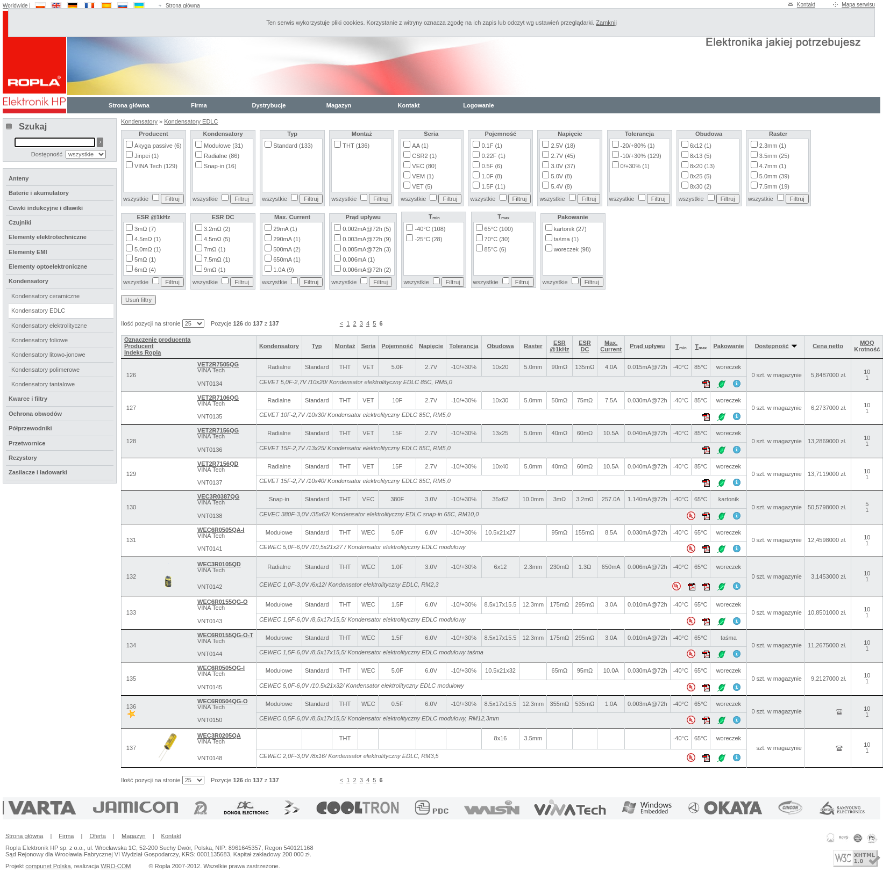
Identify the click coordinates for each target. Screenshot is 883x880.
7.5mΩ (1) (217, 259)
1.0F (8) (491, 176)
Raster (533, 346)
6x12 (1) (700, 145)
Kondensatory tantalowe (43, 384)
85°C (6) (496, 249)
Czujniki (20, 222)
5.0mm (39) (774, 176)
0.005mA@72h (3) (367, 249)
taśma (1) (566, 239)
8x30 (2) (700, 186)
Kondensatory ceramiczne (45, 296)
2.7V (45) (563, 156)
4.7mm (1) (772, 166)
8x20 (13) (702, 166)
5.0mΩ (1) (147, 249)
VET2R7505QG (218, 364)
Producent (138, 346)
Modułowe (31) (223, 145)
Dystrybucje (269, 105)
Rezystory (23, 458)
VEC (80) (424, 166)
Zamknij (606, 22)
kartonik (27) (570, 229)
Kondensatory (139, 121)
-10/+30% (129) (641, 156)
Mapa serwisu (858, 5)
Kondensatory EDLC (191, 121)
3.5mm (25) (774, 156)
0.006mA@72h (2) (367, 269)
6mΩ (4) (145, 269)
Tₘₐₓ (701, 346)
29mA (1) (285, 229)
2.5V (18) (563, 145)
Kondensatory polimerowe (45, 369)
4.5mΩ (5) (217, 239)
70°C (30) (497, 239)
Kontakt (806, 5)
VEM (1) (422, 176)
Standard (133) (292, 145)
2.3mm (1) (772, 145)
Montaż (345, 346)
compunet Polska (47, 866)
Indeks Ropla (142, 352)
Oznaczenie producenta (157, 339)
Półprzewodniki (30, 428)
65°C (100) (499, 229)
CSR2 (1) (424, 156)
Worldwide (15, 6)
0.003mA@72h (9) (367, 239)
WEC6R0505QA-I (220, 529)
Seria (368, 346)
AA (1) (420, 145)
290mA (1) (287, 239)
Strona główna (183, 6)
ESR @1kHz (559, 346)
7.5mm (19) (774, 186)
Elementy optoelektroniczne (48, 266)
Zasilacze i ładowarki (38, 472)
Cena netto (828, 346)
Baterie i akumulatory (39, 193)
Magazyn (338, 105)
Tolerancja (463, 346)
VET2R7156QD (217, 463)
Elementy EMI (28, 252)
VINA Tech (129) (155, 166)
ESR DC (585, 346)
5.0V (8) (561, 176)
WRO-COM (116, 866)
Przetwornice (27, 443)
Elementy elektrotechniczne (48, 237)
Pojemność (397, 346)
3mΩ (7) (145, 229)
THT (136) (356, 145)
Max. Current (611, 346)
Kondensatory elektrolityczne (49, 325)
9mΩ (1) (214, 269)
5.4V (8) (561, 186)
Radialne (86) (221, 156)
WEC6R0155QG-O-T (225, 635)
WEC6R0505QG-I (221, 668)
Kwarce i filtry (28, 398)
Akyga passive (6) (157, 145)
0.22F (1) (493, 156)
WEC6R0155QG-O (222, 601)
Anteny (19, 178)
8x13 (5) (700, 156)
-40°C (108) (430, 229)
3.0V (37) (563, 166)
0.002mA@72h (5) (367, 229)
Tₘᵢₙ (680, 346)
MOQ (867, 343)
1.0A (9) (283, 269)
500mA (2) (287, 249)
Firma (199, 105)
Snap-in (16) (220, 166)
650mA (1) (287, 259)
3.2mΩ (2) (217, 229)
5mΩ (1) (145, 259)
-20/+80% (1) (638, 145)
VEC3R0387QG (218, 496)
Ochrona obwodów (35, 413)
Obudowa (500, 346)
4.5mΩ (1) (147, 239)
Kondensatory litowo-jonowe (48, 354)
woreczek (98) (572, 249)
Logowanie (478, 105)
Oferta (97, 836)
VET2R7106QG (218, 397)
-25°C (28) (428, 239)
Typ (317, 346)
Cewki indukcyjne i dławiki (46, 208)
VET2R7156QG (218, 430)
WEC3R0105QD (219, 564)
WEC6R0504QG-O (222, 701)
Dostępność (776, 346)
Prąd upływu (647, 346)
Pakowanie (728, 346)
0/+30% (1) (635, 166)
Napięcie (431, 346)
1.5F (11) (493, 186)
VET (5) (422, 186)
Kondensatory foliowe (39, 340)
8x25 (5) (700, 176)
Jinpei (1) (146, 156)
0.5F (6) (491, 166)
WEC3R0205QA (219, 735)
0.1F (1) (491, 145)
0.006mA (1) (359, 259)
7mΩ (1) (214, 249)
